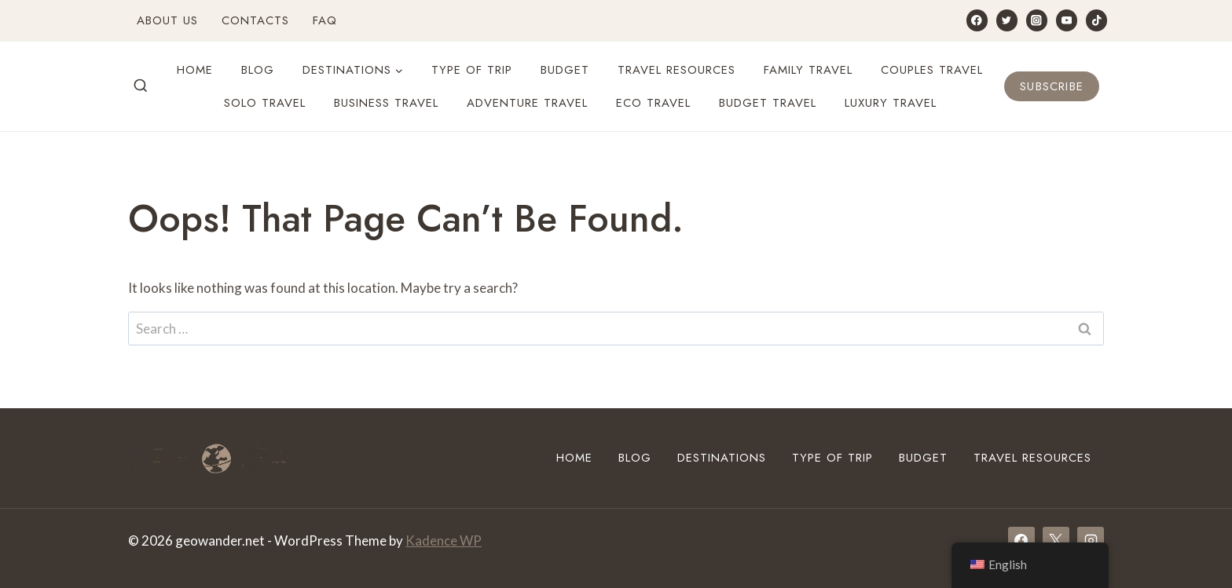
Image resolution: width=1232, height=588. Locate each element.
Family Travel (808, 70)
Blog (257, 70)
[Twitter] (1007, 20)
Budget (565, 70)
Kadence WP (443, 540)
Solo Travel (265, 102)
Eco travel (653, 102)
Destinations (721, 457)
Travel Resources (676, 70)
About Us (167, 20)
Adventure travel (527, 102)
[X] (1056, 540)
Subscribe (1052, 86)
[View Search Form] (140, 86)
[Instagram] (1036, 20)
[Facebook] (977, 20)
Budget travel (767, 102)
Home (195, 70)
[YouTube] (1066, 20)
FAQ (325, 20)
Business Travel (386, 102)
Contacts (255, 20)
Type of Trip (471, 70)
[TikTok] (1096, 20)
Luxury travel (891, 102)
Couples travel (932, 70)
